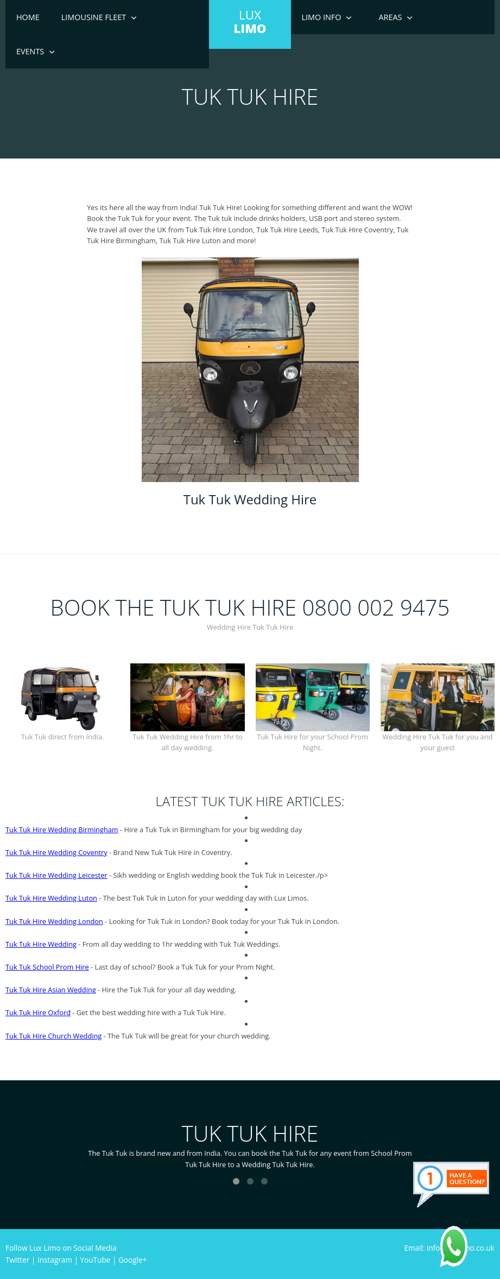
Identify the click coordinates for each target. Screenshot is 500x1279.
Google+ (132, 1260)
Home (28, 17)
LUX (249, 22)
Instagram (54, 1260)
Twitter (17, 1260)
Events (30, 51)
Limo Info (321, 17)
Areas (390, 17)
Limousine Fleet (93, 17)
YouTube (95, 1260)
